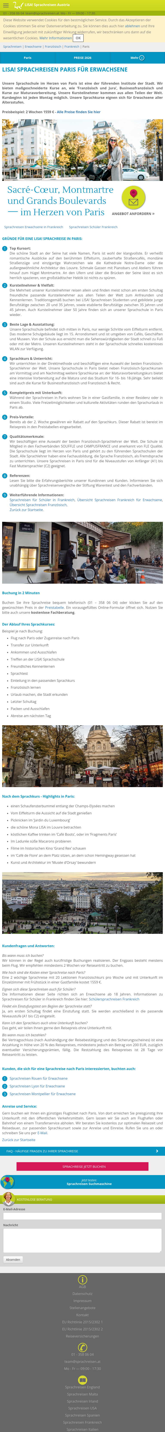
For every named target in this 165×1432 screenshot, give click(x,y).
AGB (82, 1286)
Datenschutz (82, 1293)
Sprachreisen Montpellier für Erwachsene (43, 1094)
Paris (27, 58)
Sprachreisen (12, 46)
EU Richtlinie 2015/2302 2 (82, 1329)
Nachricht (10, 1225)
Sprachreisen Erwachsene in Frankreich (33, 227)
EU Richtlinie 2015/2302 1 (82, 1322)
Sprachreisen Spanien (82, 1415)
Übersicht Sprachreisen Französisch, (38, 504)
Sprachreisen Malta (82, 1394)
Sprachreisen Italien (82, 1429)
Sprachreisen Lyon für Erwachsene (37, 1086)
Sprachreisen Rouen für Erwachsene (38, 1078)
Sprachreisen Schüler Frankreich (93, 227)
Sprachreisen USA (82, 1408)
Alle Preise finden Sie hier (79, 112)
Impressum (82, 1300)
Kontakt (82, 1315)
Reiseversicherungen (82, 1336)
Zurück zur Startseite (26, 509)
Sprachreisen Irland (82, 1401)
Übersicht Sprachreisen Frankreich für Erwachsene (119, 500)
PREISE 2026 (83, 58)
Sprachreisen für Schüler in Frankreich (42, 500)
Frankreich (71, 46)
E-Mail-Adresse (14, 1209)
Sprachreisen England (82, 1387)
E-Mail (42, 1133)
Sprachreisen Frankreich (82, 1422)
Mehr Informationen (56, 38)
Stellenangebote (83, 1307)
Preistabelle (54, 607)
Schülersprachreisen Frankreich (114, 999)
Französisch (53, 46)
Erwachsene (33, 46)
